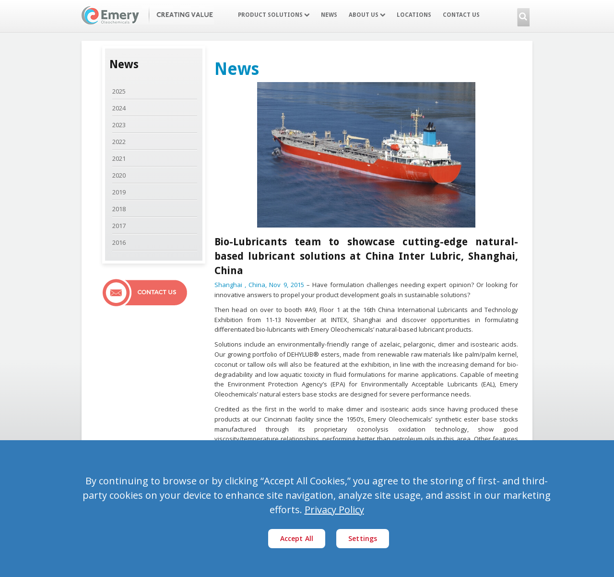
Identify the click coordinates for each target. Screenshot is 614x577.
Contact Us (461, 15)
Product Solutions (273, 15)
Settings (362, 538)
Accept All (297, 538)
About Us (367, 15)
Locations (414, 15)
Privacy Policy (334, 509)
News (329, 15)
